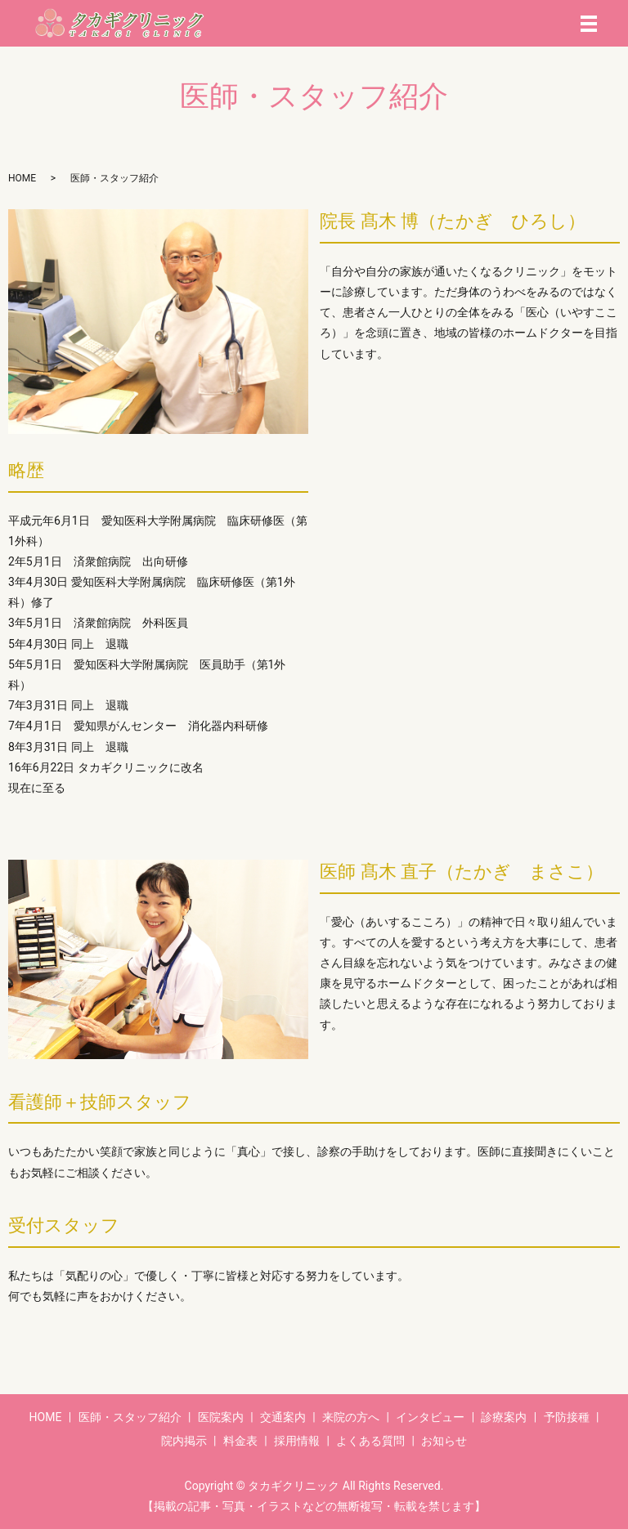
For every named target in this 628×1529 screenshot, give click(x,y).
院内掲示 (184, 1440)
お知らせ (444, 1440)
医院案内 (221, 1417)
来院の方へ (350, 1417)
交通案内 (283, 1417)
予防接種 (567, 1417)
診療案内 (504, 1417)
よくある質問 (370, 1440)
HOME (22, 178)
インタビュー (430, 1417)
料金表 (240, 1440)
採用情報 (297, 1440)
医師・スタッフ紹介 (130, 1417)
